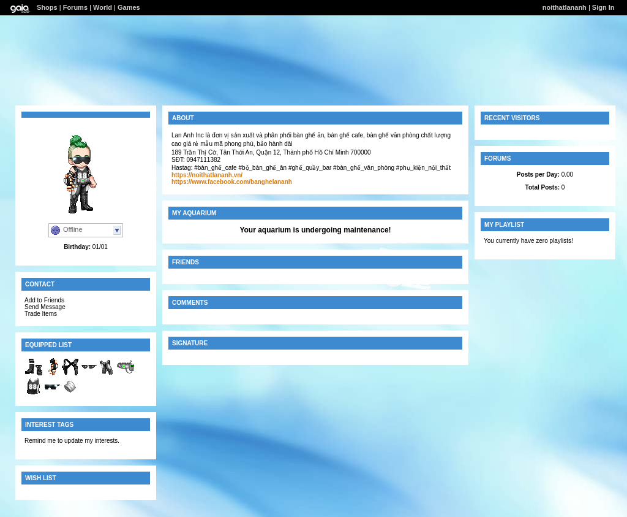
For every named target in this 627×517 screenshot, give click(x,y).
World (102, 7)
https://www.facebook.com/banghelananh (231, 181)
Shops (47, 7)
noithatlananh (565, 7)
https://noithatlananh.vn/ (206, 175)
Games (129, 7)
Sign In (603, 7)
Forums (75, 7)
